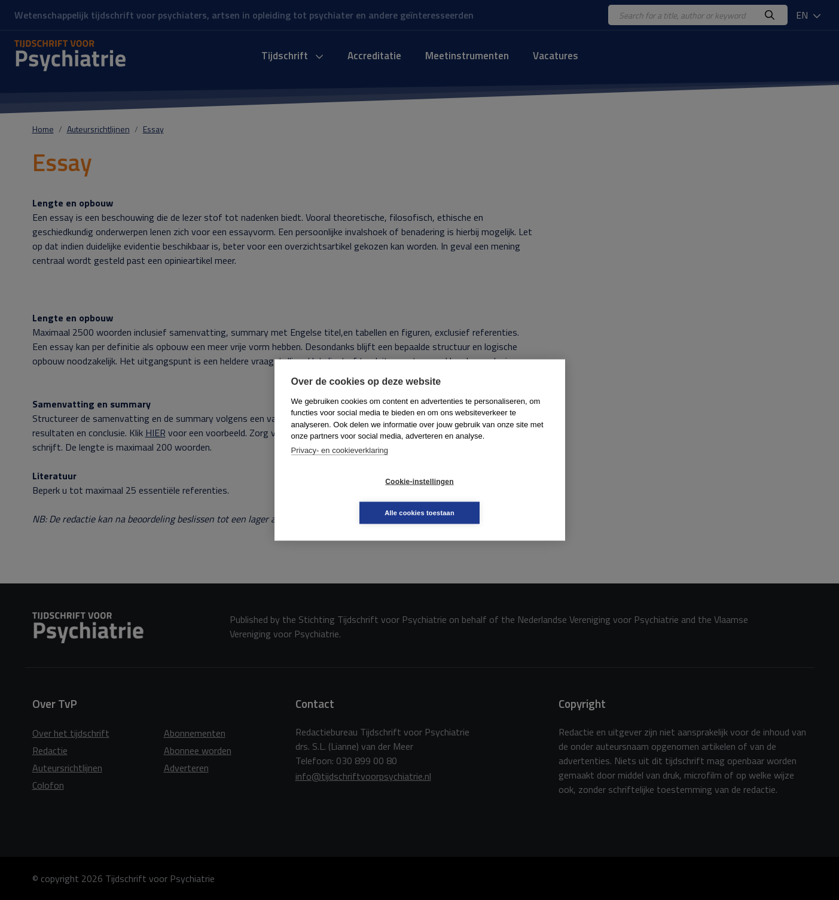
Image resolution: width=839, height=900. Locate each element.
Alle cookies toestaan (491, 496)
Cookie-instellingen (348, 497)
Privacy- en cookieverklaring (340, 465)
